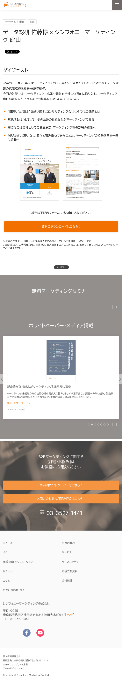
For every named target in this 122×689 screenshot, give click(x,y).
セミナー (7, 573)
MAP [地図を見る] (70, 617)
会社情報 (67, 582)
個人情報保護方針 (12, 658)
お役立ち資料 (69, 573)
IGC (17, 554)
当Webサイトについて (13, 671)
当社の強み (68, 545)
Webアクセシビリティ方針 (15, 667)
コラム (6, 582)
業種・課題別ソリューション (18, 564)
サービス (67, 554)
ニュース (7, 545)
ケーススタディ (70, 564)
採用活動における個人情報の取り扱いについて (26, 662)
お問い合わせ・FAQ (14, 592)
